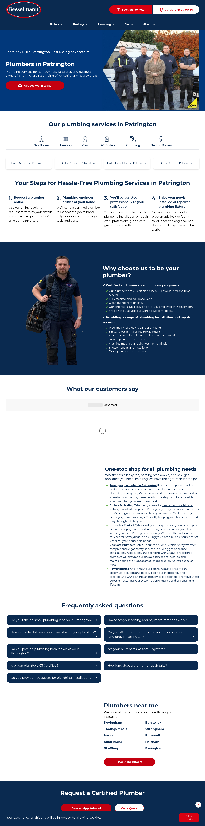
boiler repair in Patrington (144, 455)
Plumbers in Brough (82, 807)
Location (13, 52)
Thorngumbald (116, 675)
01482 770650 (26, 807)
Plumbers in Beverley (83, 797)
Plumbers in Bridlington (84, 802)
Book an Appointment (86, 754)
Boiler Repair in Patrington (78, 163)
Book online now (130, 9)
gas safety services (143, 495)
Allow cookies (189, 818)
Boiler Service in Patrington (28, 163)
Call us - (176, 9)
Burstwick (153, 669)
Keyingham (113, 669)
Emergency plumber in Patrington (133, 432)
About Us (140, 807)
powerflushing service (147, 523)
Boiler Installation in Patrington (127, 163)
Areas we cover (144, 803)
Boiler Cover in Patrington (176, 163)
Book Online (142, 793)
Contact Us (141, 798)
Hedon (109, 682)
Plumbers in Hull (80, 792)
